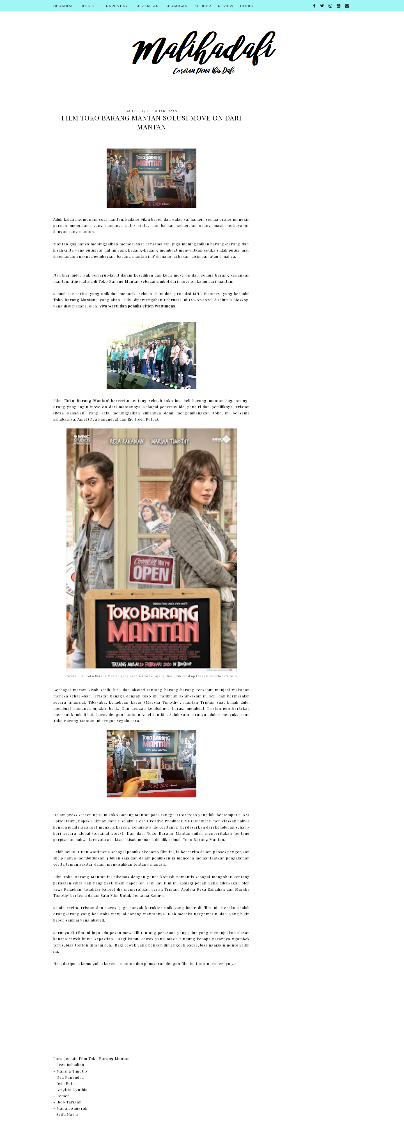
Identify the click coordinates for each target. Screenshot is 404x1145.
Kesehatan (147, 6)
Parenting (117, 6)
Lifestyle (89, 6)
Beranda (63, 6)
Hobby (247, 6)
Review (225, 6)
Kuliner (202, 6)
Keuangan (177, 6)
